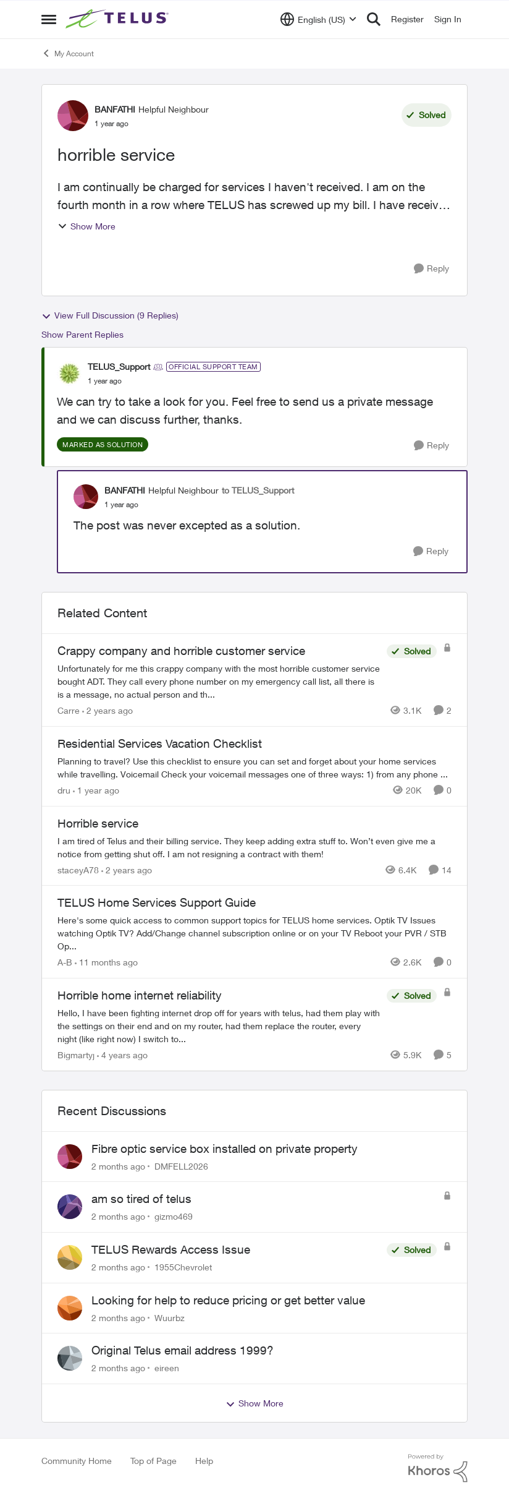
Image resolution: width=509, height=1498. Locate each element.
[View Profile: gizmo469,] (69, 1206)
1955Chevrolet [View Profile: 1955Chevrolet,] (183, 1267)
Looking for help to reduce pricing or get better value (228, 1300)
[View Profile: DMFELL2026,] (69, 1156)
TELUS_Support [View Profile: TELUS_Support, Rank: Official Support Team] (119, 366)
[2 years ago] (107, 710)
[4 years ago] (122, 1054)
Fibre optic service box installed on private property (224, 1148)
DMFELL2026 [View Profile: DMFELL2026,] (181, 1165)
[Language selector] (318, 19)
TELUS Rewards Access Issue (170, 1249)
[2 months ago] (118, 1165)
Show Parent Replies (82, 334)
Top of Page (153, 1460)
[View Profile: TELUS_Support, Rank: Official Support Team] (69, 373)
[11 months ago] (106, 962)
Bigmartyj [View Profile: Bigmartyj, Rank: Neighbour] (76, 1055)
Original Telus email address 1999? (182, 1350)
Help (204, 1460)
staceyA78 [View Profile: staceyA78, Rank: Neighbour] (78, 869)
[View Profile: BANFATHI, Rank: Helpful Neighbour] (72, 115)
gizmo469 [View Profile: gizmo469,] (173, 1216)
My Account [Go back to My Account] (67, 53)
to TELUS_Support (258, 490)
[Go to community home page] (118, 19)
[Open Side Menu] (48, 19)
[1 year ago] (96, 790)
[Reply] (431, 268)
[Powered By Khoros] (438, 1468)
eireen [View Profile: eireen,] (166, 1368)
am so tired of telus (141, 1198)
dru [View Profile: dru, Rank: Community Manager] (63, 790)
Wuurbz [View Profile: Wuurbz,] (169, 1317)
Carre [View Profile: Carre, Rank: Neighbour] (68, 710)
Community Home (76, 1460)
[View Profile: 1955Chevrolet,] (69, 1257)
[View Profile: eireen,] (69, 1358)
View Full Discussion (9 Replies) (110, 315)
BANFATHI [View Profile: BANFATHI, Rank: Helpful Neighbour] (115, 109)
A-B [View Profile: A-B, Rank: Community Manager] (64, 962)
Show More (86, 226)
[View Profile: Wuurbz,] (69, 1308)
